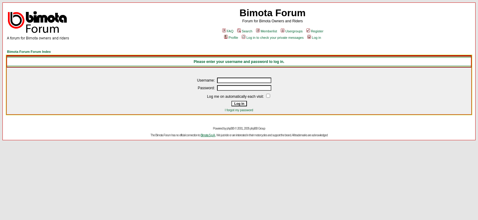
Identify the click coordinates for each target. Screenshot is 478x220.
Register (314, 31)
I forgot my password (239, 110)
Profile (231, 37)
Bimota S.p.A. (208, 135)
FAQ (228, 31)
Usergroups (292, 31)
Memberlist (266, 31)
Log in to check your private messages (273, 37)
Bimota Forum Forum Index (29, 51)
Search (244, 31)
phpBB (230, 128)
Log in (314, 37)
